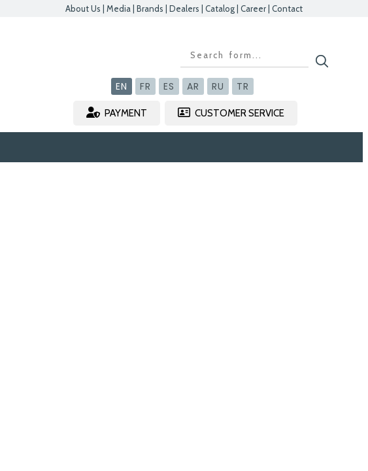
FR (145, 86)
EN (121, 86)
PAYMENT (116, 113)
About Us (83, 8)
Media (119, 8)
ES (169, 86)
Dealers (184, 8)
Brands (150, 8)
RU (218, 86)
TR (243, 86)
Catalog (220, 8)
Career (253, 8)
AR (193, 86)
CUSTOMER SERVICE (231, 113)
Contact (287, 8)
